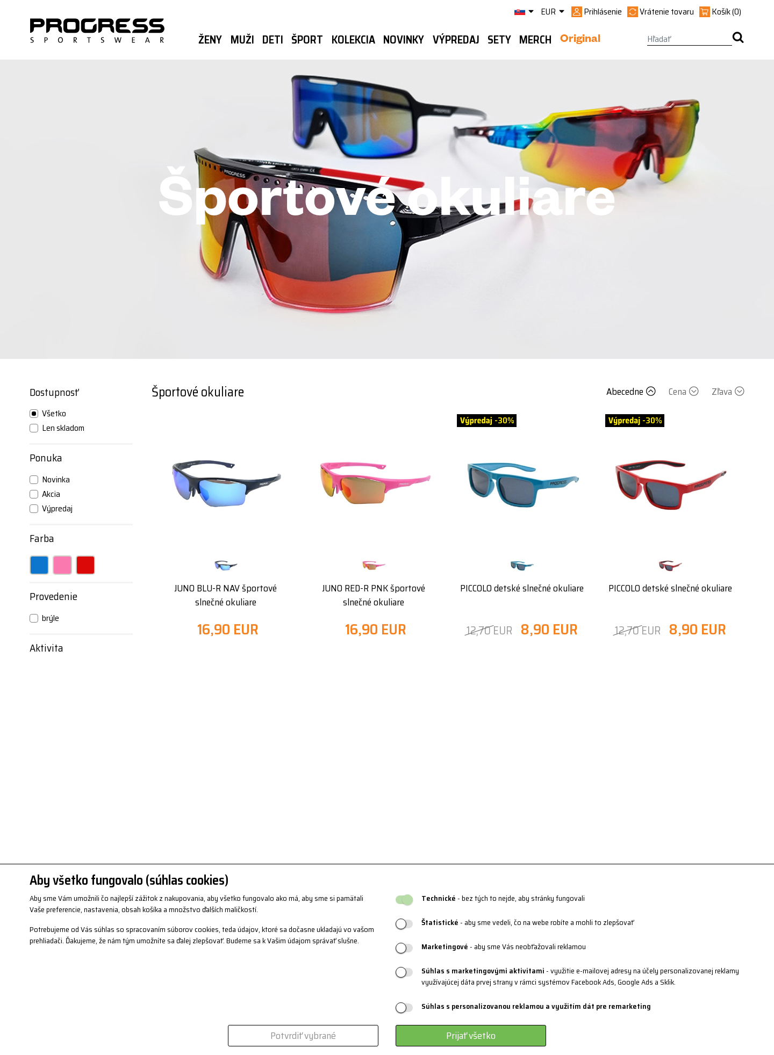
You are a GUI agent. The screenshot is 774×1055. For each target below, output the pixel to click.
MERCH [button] (535, 39)
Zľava (728, 391)
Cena (685, 391)
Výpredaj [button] (456, 39)
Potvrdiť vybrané (303, 1035)
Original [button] (580, 40)
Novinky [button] (403, 39)
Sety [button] (499, 39)
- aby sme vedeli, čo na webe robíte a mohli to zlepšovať (527, 922)
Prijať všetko (471, 1035)
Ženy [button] (210, 39)
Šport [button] (307, 39)
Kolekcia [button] (353, 39)
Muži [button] (242, 39)
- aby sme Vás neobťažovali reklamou (503, 946)
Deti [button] (272, 39)
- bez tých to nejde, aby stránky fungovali (503, 898)
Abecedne (632, 391)
